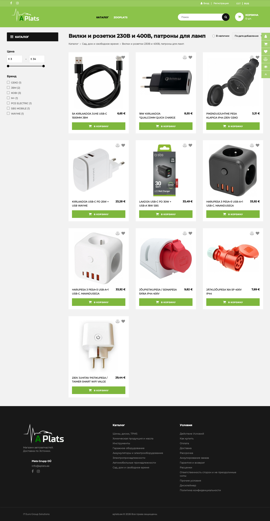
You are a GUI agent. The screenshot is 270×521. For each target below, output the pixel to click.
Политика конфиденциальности (200, 490)
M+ (14, 98)
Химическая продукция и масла (133, 438)
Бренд (11, 76)
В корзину (99, 126)
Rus (246, 3)
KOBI (16, 93)
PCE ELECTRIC (21, 103)
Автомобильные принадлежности (134, 462)
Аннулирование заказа (194, 457)
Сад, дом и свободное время (100, 43)
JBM (15, 87)
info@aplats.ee (40, 466)
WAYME (17, 113)
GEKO (16, 82)
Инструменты (121, 443)
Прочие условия (190, 480)
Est (238, 3)
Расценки (186, 467)
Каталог (102, 17)
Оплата (184, 443)
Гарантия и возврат (192, 462)
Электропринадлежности (129, 457)
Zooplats (120, 17)
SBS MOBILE (20, 108)
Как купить (187, 438)
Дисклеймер (188, 485)
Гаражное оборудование (128, 448)
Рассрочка (186, 453)
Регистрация (221, 3)
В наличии (222, 35)
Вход (205, 3)
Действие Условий (192, 433)
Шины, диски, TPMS (125, 433)
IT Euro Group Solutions (36, 514)
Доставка (185, 448)
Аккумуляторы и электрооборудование (138, 453)
